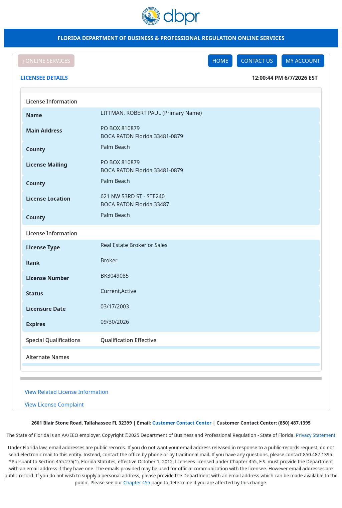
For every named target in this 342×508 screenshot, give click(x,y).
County (35, 149)
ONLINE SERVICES (46, 60)
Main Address (44, 130)
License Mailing (46, 164)
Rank (32, 262)
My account (303, 60)
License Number (47, 278)
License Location (48, 198)
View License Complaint (54, 404)
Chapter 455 (136, 482)
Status (34, 293)
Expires (35, 324)
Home (220, 60)
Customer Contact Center (181, 423)
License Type (43, 247)
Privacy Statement (316, 435)
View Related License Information (67, 392)
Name (34, 115)
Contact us (257, 60)
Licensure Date (46, 308)
